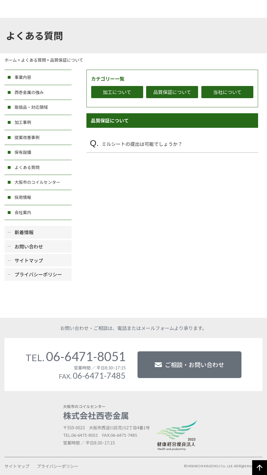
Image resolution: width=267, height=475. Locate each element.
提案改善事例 (27, 137)
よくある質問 (27, 167)
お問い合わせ (29, 246)
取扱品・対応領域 (31, 107)
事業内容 (23, 77)
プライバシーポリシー (38, 274)
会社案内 (23, 212)
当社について (227, 91)
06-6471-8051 (76, 356)
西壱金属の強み (29, 92)
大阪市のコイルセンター (37, 182)
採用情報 (23, 197)
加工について (117, 91)
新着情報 (24, 232)
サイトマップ (29, 260)
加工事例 (23, 122)
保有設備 (23, 152)
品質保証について (172, 91)
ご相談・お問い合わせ (189, 364)
